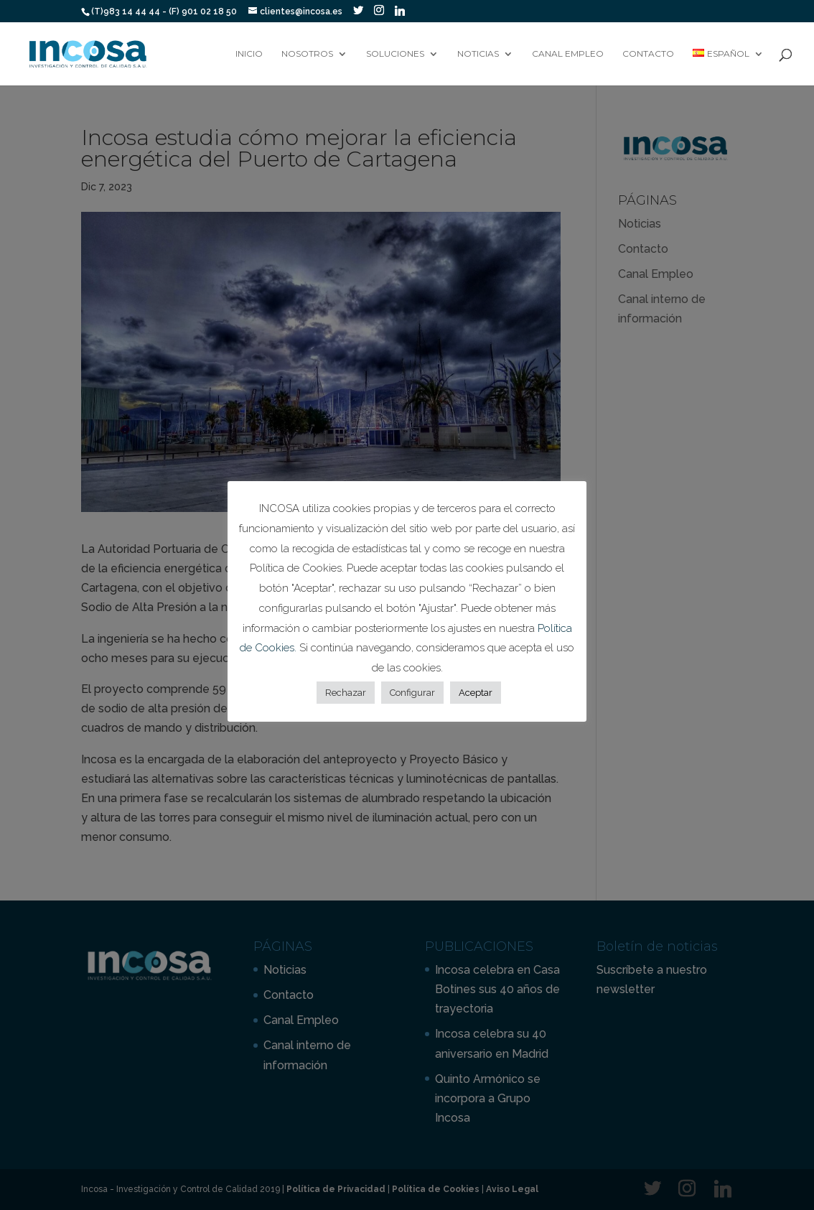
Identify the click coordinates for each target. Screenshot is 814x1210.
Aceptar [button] (475, 692)
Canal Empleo (568, 54)
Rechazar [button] (345, 692)
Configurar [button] (412, 692)
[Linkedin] (400, 11)
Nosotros (307, 54)
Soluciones (395, 54)
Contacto (648, 54)
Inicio (249, 54)
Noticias (478, 54)
